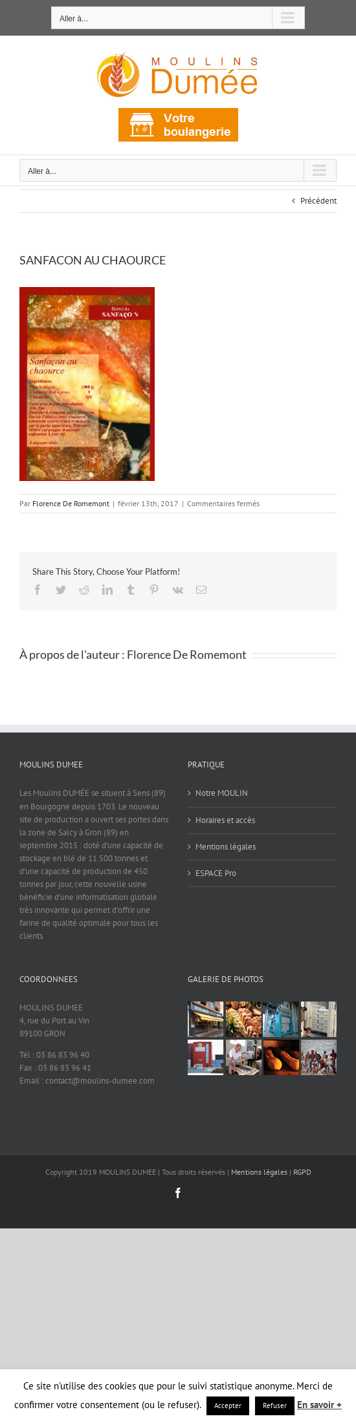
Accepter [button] (227, 1405)
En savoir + (319, 1404)
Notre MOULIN (221, 792)
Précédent (318, 200)
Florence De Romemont (70, 503)
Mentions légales (225, 846)
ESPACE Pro (215, 873)
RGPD (302, 1172)
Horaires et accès (225, 820)
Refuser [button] (275, 1405)
